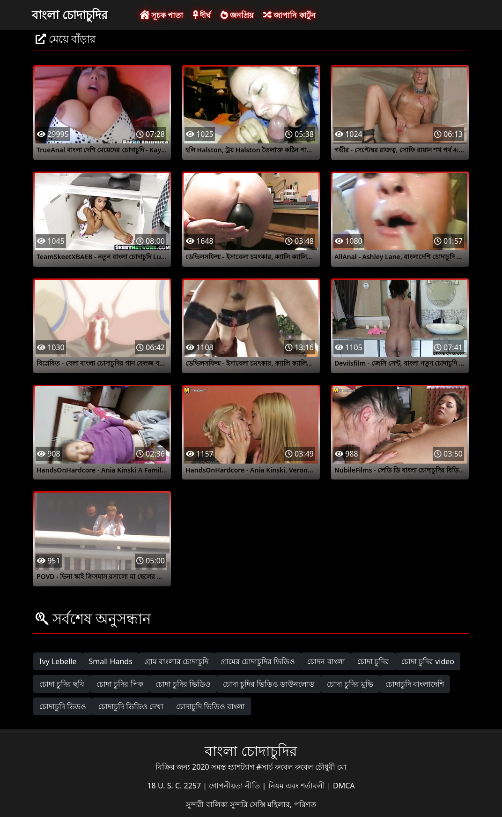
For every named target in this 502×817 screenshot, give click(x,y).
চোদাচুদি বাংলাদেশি (414, 684)
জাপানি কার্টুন (289, 15)
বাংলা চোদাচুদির (70, 14)
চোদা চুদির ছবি (61, 684)
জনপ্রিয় (237, 15)
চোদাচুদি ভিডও (62, 706)
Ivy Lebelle (57, 661)
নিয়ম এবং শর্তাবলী (297, 785)
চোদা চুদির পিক (119, 684)
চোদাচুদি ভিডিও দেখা (130, 706)
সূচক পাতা (161, 15)
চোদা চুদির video (427, 661)
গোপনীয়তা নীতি (235, 785)
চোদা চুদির (373, 661)
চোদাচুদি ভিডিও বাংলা (210, 706)
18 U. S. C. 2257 (175, 785)
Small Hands (110, 661)
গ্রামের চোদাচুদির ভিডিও (258, 661)
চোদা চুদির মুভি (350, 684)
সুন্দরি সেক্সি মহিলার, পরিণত (273, 804)
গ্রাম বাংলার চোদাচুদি (176, 661)
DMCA (344, 785)
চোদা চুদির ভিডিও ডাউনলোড (269, 684)
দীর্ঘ (202, 15)
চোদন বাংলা (326, 661)
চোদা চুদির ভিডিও (183, 684)
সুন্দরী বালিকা (207, 804)
